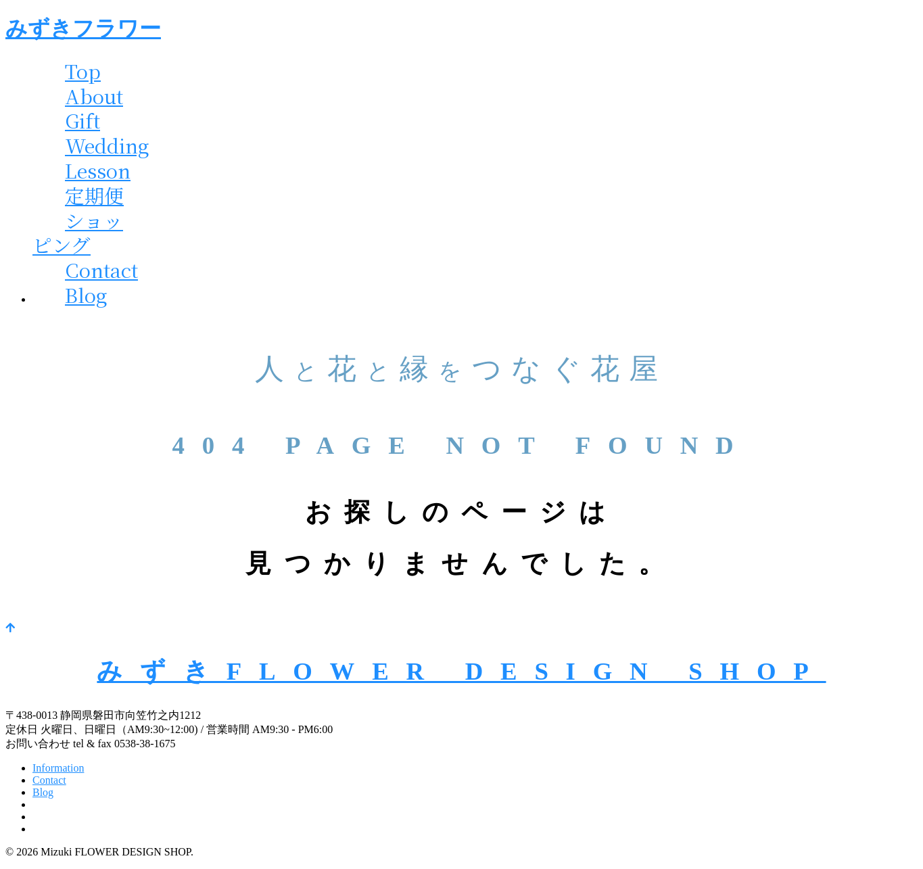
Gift (82, 120)
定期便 (94, 195)
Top (83, 71)
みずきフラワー (83, 28)
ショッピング (77, 232)
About (94, 96)
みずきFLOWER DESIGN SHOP (461, 671)
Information (58, 768)
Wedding (107, 145)
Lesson (98, 170)
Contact (101, 269)
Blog (86, 294)
